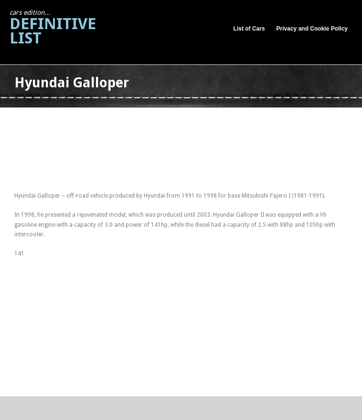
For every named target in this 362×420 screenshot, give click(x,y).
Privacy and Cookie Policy (312, 28)
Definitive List (53, 28)
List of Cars (249, 28)
